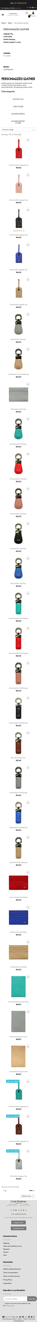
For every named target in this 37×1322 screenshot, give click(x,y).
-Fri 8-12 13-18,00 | (21, 1217)
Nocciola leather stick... (18, 758)
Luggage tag (8, 34)
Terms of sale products (10, 1272)
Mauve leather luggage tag (18, 200)
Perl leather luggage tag (18, 1176)
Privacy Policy (7, 1280)
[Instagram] (18, 1210)
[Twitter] (13, 1210)
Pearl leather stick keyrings (18, 792)
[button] (3, 14)
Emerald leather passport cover (18, 1002)
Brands (6, 67)
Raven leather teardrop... (18, 548)
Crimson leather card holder (18, 897)
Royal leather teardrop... (18, 583)
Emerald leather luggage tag (18, 1106)
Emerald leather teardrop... (18, 444)
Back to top (27, 1196)
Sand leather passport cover (18, 1071)
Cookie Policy (7, 1283)
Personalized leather (16, 29)
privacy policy (9, 1306)
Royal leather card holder (18, 932)
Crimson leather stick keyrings (18, 653)
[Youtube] (16, 1210)
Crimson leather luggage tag (18, 165)
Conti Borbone (8, 69)
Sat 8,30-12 (29, 1217)
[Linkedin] (23, 1210)
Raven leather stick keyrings (18, 723)
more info (18, 8)
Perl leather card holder (18, 409)
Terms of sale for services (11, 1276)
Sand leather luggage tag (18, 304)
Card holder (7, 36)
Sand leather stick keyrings (18, 862)
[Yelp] (26, 1210)
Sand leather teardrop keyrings (18, 374)
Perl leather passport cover (18, 1037)
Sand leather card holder (18, 967)
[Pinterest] (21, 1210)
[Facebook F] (11, 1210)
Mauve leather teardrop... (18, 514)
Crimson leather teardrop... (18, 479)
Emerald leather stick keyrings (18, 618)
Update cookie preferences (12, 1269)
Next (32, 1191)
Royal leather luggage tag (18, 270)
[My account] (33, 12)
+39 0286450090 (20, 3)
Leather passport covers (12, 42)
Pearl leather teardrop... (18, 339)
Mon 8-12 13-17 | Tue (10, 1217)
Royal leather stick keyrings (19, 827)
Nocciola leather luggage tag (18, 1141)
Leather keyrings (9, 39)
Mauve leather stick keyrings (18, 688)
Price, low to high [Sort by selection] (18, 130)
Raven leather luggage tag (19, 235)
